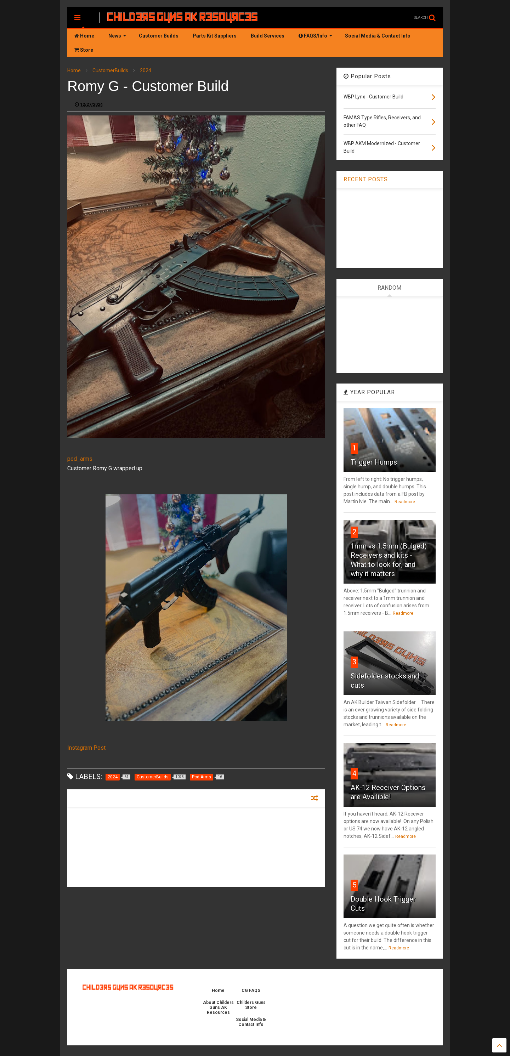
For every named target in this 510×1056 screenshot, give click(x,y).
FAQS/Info (316, 36)
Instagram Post (86, 747)
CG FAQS (251, 990)
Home (84, 36)
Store (83, 50)
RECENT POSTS (366, 179)
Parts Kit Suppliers (215, 36)
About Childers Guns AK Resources (218, 1007)
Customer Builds (158, 36)
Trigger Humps (374, 462)
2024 (145, 70)
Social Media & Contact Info (377, 36)
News (117, 36)
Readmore (405, 501)
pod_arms (79, 458)
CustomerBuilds (110, 70)
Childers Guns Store (251, 1005)
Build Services (267, 36)
